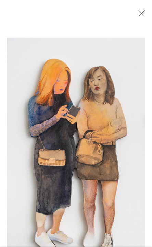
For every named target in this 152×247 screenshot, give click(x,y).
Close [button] (140, 15)
